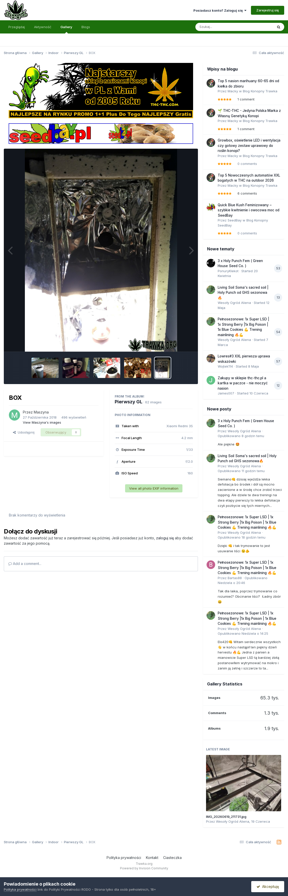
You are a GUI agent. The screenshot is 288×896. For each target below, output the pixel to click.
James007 (226, 393)
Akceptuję (268, 886)
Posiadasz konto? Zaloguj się (219, 10)
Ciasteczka (172, 857)
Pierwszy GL (128, 401)
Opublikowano (241, 436)
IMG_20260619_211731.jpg (226, 817)
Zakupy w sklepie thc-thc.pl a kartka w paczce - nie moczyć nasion (243, 383)
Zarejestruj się (267, 10)
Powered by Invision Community (144, 868)
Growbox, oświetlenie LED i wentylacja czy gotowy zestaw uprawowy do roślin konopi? (249, 145)
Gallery (66, 29)
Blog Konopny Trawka (260, 91)
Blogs (85, 27)
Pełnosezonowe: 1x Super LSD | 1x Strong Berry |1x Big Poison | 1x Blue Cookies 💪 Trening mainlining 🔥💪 (247, 522)
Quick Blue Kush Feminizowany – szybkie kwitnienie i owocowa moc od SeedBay (248, 210)
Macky (233, 91)
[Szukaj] (221, 27)
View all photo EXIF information (153, 488)
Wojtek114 (225, 366)
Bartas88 (235, 578)
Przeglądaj (16, 27)
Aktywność (42, 27)
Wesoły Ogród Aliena (234, 303)
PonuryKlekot (228, 271)
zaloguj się (165, 538)
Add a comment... (24, 563)
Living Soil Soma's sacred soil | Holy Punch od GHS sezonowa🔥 (243, 292)
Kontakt (152, 857)
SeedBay (235, 220)
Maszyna (41, 412)
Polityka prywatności (124, 857)
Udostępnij (24, 432)
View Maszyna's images (42, 422)
